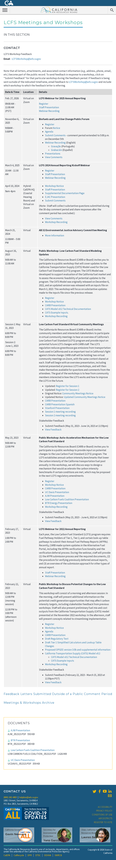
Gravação (56, 146)
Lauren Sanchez (92, 837)
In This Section (17, 34)
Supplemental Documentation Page (64, 193)
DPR (29, 855)
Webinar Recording (49, 111)
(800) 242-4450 (10, 797)
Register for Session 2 (67, 389)
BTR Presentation (20, 740)
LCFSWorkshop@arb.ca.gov (26, 59)
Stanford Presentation (57, 408)
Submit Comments (55, 135)
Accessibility (105, 806)
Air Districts (105, 818)
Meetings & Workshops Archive (29, 702)
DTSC (38, 855)
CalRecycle (19, 855)
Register (43, 103)
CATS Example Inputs (56, 312)
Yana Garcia (51, 840)
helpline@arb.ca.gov (28, 797)
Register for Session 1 (67, 386)
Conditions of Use (102, 814)
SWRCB (58, 855)
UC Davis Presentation (57, 492)
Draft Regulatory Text (56, 638)
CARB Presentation (55, 305)
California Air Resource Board (59, 10)
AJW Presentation (54, 495)
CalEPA (7, 855)
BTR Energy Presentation (58, 503)
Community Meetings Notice (77, 393)
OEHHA (47, 855)
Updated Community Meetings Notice (84, 397)
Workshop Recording (56, 222)
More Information (54, 235)
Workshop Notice (54, 301)
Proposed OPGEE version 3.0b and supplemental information (77, 649)
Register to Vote (103, 822)
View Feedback (53, 429)
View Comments (54, 157)
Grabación (56, 150)
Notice (56, 128)
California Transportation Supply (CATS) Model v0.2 (72, 653)
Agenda (49, 131)
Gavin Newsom (15, 834)
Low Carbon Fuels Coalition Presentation (67, 499)
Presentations (52, 153)
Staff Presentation (49, 107)
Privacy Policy (104, 810)
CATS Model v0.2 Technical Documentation (68, 309)
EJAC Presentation (55, 197)
